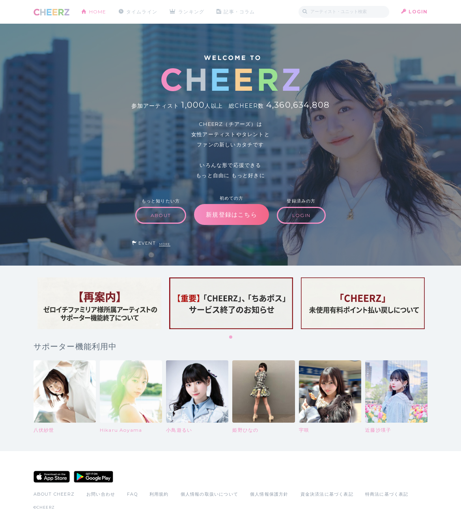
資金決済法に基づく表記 (326, 494)
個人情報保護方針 (269, 494)
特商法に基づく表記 (387, 494)
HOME (97, 12)
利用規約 (159, 494)
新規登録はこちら (231, 214)
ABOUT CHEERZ (54, 494)
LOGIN (418, 12)
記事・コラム (239, 12)
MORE (164, 244)
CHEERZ (51, 12)
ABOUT (161, 215)
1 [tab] (231, 337)
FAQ (132, 494)
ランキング (191, 12)
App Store (52, 477)
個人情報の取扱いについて (209, 494)
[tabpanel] (99, 303)
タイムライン (141, 12)
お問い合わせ (100, 494)
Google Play (93, 477)
